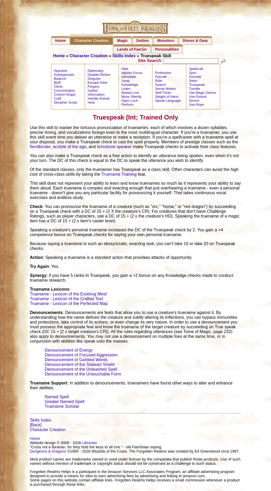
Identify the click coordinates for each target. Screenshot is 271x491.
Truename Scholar (62, 407)
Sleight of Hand (166, 97)
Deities (142, 40)
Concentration (64, 91)
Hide (124, 70)
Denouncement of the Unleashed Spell (81, 370)
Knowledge (129, 85)
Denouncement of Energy (69, 351)
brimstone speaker (114, 147)
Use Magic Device (202, 93)
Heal (91, 103)
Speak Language (168, 101)
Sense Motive (165, 89)
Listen (125, 89)
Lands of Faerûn (132, 49)
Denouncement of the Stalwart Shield (80, 365)
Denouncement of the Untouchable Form (83, 375)
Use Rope (196, 105)
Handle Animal (99, 99)
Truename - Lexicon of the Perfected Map (69, 304)
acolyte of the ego (69, 147)
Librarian (89, 443)
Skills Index (124, 56)
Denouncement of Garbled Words (76, 360)
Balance (60, 79)
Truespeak (197, 85)
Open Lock (129, 101)
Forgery (93, 87)
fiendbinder (40, 147)
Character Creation (91, 40)
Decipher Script (65, 103)
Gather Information (96, 93)
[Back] (36, 425)
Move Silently (131, 97)
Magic (122, 40)
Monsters (165, 40)
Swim (193, 81)
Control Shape (65, 95)
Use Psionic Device (198, 99)
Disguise (94, 79)
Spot (192, 74)
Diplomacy (95, 71)
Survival (195, 77)
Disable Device (99, 75)
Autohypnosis (64, 75)
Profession (163, 74)
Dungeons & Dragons (48, 452)
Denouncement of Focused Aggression (81, 355)
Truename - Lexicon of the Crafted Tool (66, 299)
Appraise (60, 71)
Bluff (57, 83)
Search (160, 85)
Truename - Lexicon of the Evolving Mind (68, 295)
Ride (158, 81)
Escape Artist (97, 83)
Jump (125, 81)
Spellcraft (196, 70)
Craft (57, 99)
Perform (127, 105)
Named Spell (57, 397)
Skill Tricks (163, 93)
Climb (58, 87)
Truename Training (119, 175)
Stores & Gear (195, 40)
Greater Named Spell (64, 402)
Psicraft (160, 77)
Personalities (167, 49)
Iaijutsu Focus (131, 74)
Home (60, 40)
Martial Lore (130, 93)
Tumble (194, 89)
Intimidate (128, 77)
